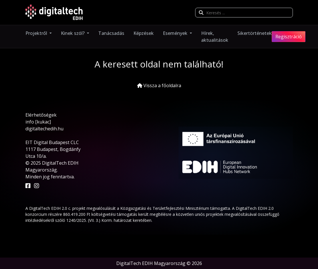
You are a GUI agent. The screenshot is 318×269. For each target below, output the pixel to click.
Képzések (143, 33)
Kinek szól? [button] (73, 33)
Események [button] (176, 33)
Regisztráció (288, 36)
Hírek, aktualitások (214, 36)
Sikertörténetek (254, 33)
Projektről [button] (36, 33)
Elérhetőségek (41, 115)
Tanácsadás (111, 33)
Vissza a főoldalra (159, 85)
